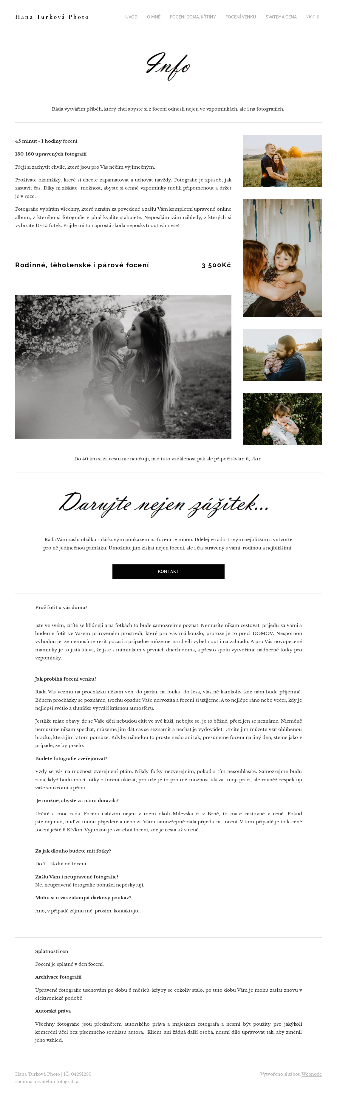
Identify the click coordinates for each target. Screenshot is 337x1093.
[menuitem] (120, 17)
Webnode (312, 1074)
